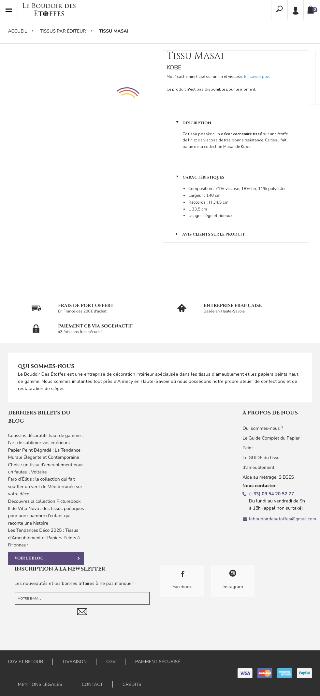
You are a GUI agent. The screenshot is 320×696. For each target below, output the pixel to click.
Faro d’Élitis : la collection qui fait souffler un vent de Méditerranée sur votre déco (45, 486)
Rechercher (279, 9)
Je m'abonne (82, 611)
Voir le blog (47, 558)
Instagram (233, 580)
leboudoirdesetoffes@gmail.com (282, 519)
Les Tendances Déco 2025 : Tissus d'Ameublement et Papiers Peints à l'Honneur (44, 537)
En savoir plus (257, 76)
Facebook (182, 580)
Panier (314, 9)
